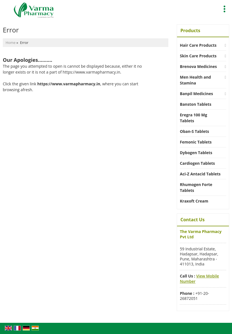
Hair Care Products (198, 45)
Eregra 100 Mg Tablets (193, 117)
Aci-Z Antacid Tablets (200, 174)
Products (190, 30)
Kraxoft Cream (194, 201)
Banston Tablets (195, 104)
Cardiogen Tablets (197, 163)
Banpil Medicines (196, 93)
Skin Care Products (198, 55)
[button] (199, 278)
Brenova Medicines (198, 66)
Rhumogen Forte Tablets (196, 187)
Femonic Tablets (196, 142)
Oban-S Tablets (194, 131)
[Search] (213, 8)
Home (11, 42)
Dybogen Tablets (196, 152)
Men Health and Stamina (195, 80)
